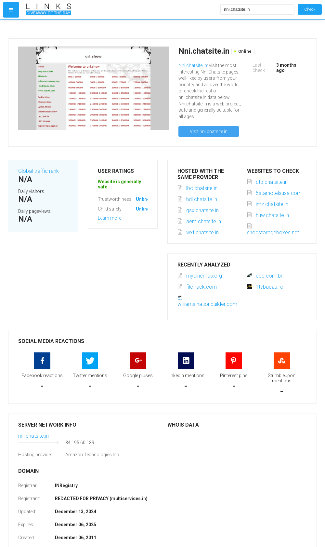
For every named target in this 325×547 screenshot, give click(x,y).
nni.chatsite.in (33, 436)
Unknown (146, 199)
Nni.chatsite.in (192, 65)
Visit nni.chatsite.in (209, 131)
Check (309, 9)
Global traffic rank (38, 171)
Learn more (109, 218)
